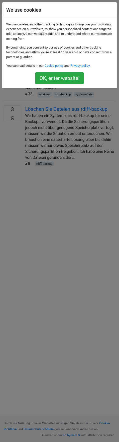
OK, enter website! (59, 78)
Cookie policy (53, 65)
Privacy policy (80, 65)
